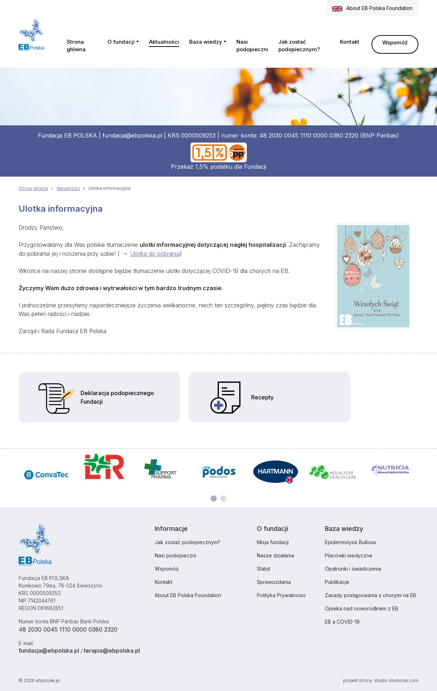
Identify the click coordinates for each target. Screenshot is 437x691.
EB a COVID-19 (342, 622)
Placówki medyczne (349, 555)
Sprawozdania (274, 582)
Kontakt (349, 41)
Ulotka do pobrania (155, 253)
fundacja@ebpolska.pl (132, 135)
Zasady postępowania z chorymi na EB (370, 595)
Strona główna (76, 45)
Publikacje (337, 582)
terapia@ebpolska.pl (112, 650)
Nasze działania (275, 555)
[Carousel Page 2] (223, 498)
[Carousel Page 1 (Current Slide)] (214, 498)
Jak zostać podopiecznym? (299, 45)
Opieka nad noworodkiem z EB (361, 608)
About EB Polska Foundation (188, 595)
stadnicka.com (403, 680)
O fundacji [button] (121, 41)
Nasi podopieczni (252, 45)
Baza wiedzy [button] (205, 41)
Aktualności (164, 41)
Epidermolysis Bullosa (350, 542)
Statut (263, 569)
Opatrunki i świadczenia (353, 569)
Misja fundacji (273, 542)
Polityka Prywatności (281, 595)
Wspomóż (395, 42)
